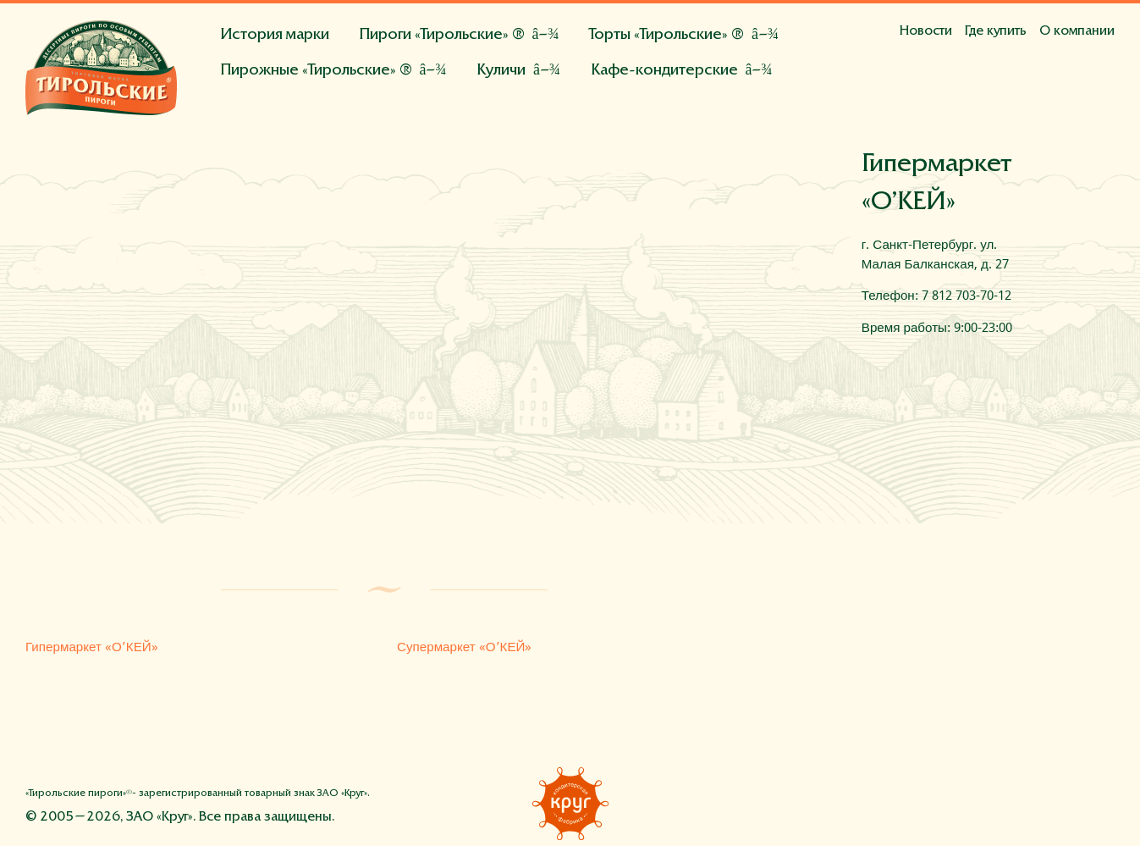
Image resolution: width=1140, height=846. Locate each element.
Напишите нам (1102, 802)
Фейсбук (987, 802)
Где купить (996, 31)
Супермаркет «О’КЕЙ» (464, 647)
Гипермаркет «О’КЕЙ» (91, 647)
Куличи (501, 71)
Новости (926, 31)
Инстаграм (1064, 802)
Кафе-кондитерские (664, 71)
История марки (274, 35)
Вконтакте (1025, 802)
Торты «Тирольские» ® (666, 35)
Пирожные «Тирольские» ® (316, 71)
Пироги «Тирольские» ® (442, 35)
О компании (1077, 31)
